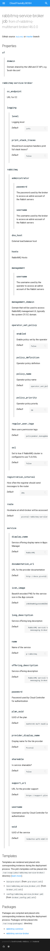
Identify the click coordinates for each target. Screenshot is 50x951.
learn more (16, 876)
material (36, 942)
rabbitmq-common (14, 929)
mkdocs (26, 942)
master (29, 36)
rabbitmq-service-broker (17, 933)
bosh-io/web (17, 942)
